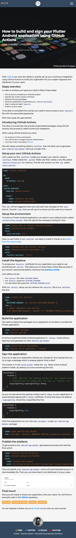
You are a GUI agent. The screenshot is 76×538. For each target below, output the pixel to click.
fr (7, 3)
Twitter (35, 508)
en (2, 3)
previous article (52, 270)
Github (25, 497)
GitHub (10, 77)
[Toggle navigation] (71, 4)
